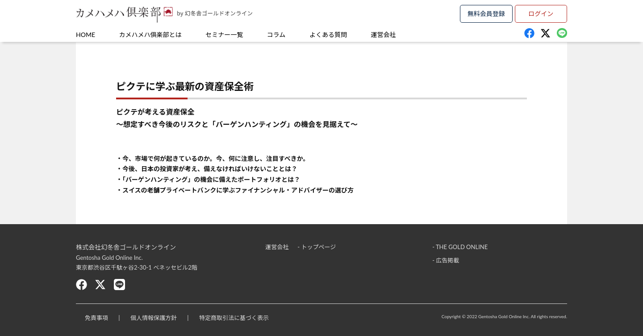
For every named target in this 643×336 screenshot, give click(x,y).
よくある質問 (328, 34)
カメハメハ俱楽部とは (150, 34)
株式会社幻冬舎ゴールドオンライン (126, 247)
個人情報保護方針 (153, 317)
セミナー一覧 (224, 34)
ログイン (540, 13)
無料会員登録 (486, 13)
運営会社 (383, 34)
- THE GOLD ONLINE (460, 246)
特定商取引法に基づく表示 (234, 317)
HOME (85, 34)
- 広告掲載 (445, 260)
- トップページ (316, 246)
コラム (276, 34)
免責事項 (96, 317)
